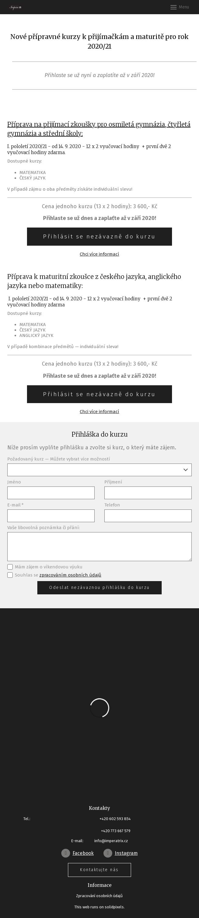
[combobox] (99, 470)
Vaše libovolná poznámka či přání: (43, 527)
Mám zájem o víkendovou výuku (45, 567)
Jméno (14, 482)
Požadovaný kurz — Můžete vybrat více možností (58, 459)
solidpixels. (115, 907)
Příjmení (113, 482)
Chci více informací (99, 254)
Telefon (112, 505)
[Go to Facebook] (77, 853)
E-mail (15, 505)
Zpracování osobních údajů (99, 896)
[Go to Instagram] (120, 853)
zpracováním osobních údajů (70, 575)
